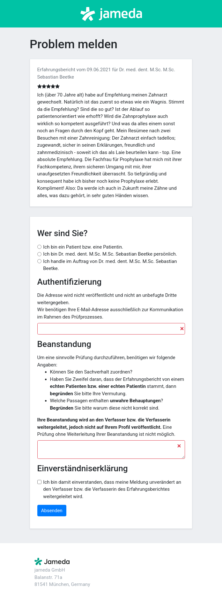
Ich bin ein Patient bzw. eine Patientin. (83, 247)
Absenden (52, 510)
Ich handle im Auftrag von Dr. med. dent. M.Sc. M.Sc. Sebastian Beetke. (110, 265)
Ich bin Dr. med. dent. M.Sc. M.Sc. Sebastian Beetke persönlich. (110, 254)
